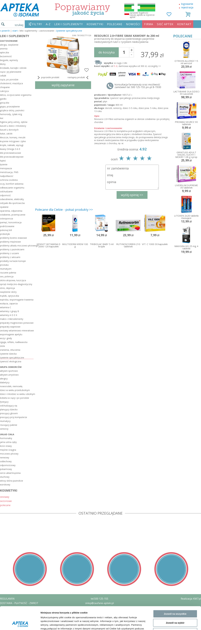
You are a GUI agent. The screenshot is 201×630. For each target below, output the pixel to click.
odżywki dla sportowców (12, 203)
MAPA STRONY (8, 625)
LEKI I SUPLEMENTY (68, 24)
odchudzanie (6, 191)
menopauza (6, 168)
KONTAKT (184, 24)
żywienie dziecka (8, 353)
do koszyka (106, 52)
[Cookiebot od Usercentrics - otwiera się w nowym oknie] (20, 544)
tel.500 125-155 (99, 598)
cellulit (3, 75)
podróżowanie (7, 226)
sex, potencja (6, 276)
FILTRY (37, 24)
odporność (5, 195)
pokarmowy (6, 469)
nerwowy (4, 457)
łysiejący (4, 401)
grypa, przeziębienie (10, 106)
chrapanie (5, 87)
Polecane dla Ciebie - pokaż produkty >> (64, 209)
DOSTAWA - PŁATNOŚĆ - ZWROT (19, 603)
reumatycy (5, 421)
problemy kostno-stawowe (13, 237)
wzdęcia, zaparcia (9, 303)
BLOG (3, 621)
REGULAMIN (7, 598)
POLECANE (114, 24)
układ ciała (7, 434)
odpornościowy (7, 465)
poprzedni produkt (48, 77)
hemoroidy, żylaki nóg (11, 114)
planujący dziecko (9, 409)
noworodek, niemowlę (11, 386)
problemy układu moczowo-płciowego (17, 245)
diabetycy (4, 382)
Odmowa (175, 530)
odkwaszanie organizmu (12, 187)
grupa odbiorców (11, 367)
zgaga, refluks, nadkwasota (13, 342)
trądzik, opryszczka (9, 295)
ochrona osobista (9, 179)
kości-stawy (6, 445)
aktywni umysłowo (9, 374)
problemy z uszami (9, 253)
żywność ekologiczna (10, 361)
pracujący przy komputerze (13, 417)
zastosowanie (9, 40)
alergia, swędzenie (9, 44)
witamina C (5, 307)
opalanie (4, 206)
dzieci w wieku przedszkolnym (15, 390)
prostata (4, 264)
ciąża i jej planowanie (10, 71)
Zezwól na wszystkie (175, 512)
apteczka (4, 52)
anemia (3, 48)
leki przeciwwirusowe (10, 152)
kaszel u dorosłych (9, 129)
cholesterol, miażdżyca (11, 83)
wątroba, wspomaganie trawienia (16, 299)
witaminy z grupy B (9, 311)
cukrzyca (4, 91)
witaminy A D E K (8, 315)
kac (1, 118)
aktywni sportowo (9, 370)
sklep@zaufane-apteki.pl (99, 603)
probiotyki (5, 234)
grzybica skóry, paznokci (12, 110)
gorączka (4, 102)
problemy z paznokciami (12, 249)
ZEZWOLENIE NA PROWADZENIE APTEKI (23, 612)
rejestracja (187, 7)
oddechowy (6, 461)
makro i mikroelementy (11, 318)
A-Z (48, 24)
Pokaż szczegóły (165, 544)
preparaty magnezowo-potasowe (17, 322)
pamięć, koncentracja (10, 222)
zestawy (4, 496)
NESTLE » (127, 94)
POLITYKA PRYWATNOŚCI (15, 607)
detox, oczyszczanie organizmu (15, 94)
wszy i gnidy (6, 338)
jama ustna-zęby (8, 442)
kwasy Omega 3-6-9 (10, 149)
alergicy (4, 378)
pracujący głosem (9, 413)
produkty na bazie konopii (13, 261)
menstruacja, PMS (9, 172)
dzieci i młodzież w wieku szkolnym (17, 394)
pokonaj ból (6, 230)
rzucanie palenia (8, 272)
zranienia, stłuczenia (10, 349)
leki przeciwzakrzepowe (12, 156)
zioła (2, 346)
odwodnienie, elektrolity (12, 199)
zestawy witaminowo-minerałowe (17, 330)
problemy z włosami (10, 257)
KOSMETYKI (95, 24)
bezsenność (6, 56)
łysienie (3, 164)
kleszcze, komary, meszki (12, 137)
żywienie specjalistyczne (69, 30)
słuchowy (4, 476)
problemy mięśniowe (10, 241)
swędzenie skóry (8, 291)
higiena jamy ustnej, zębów (13, 122)
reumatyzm (5, 268)
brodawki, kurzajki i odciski (13, 67)
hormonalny (6, 438)
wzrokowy (5, 484)
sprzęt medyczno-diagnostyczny (16, 284)
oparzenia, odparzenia (11, 210)
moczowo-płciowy (9, 453)
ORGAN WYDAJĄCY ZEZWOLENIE (19, 616)
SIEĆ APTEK (165, 24)
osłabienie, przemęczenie (12, 214)
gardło (3, 98)
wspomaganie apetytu (11, 334)
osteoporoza (6, 218)
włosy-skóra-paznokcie (11, 480)
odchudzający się (8, 405)
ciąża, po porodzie (9, 79)
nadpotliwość (6, 176)
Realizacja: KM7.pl (191, 598)
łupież (3, 160)
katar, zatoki (6, 133)
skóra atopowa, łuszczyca (13, 280)
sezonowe (6, 501)
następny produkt (79, 77)
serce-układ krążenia (10, 472)
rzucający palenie (8, 424)
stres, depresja (7, 288)
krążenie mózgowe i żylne (13, 141)
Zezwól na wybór (175, 521)
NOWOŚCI (133, 24)
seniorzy (4, 428)
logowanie (187, 4)
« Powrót (5, 30)
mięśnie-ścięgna (8, 449)
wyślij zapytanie (63, 85)
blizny (3, 64)
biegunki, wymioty (9, 60)
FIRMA (148, 24)
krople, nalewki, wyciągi (11, 145)
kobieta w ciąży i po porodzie (14, 397)
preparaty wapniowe (10, 326)
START (15, 30)
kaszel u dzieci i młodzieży (13, 125)
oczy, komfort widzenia (11, 183)
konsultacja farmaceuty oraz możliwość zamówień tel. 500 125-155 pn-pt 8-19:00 (138, 86)
